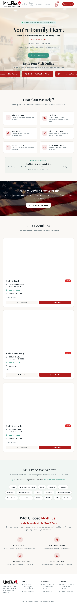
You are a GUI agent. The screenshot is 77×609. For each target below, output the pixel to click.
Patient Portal (68, 4)
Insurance (48, 4)
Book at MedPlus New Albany (37, 74)
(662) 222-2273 (56, 4)
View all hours (11, 297)
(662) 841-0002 (13, 290)
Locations (39, 4)
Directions (22, 302)
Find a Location (38, 55)
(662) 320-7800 (13, 435)
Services (24, 4)
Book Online (31, 4)
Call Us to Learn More (38, 205)
